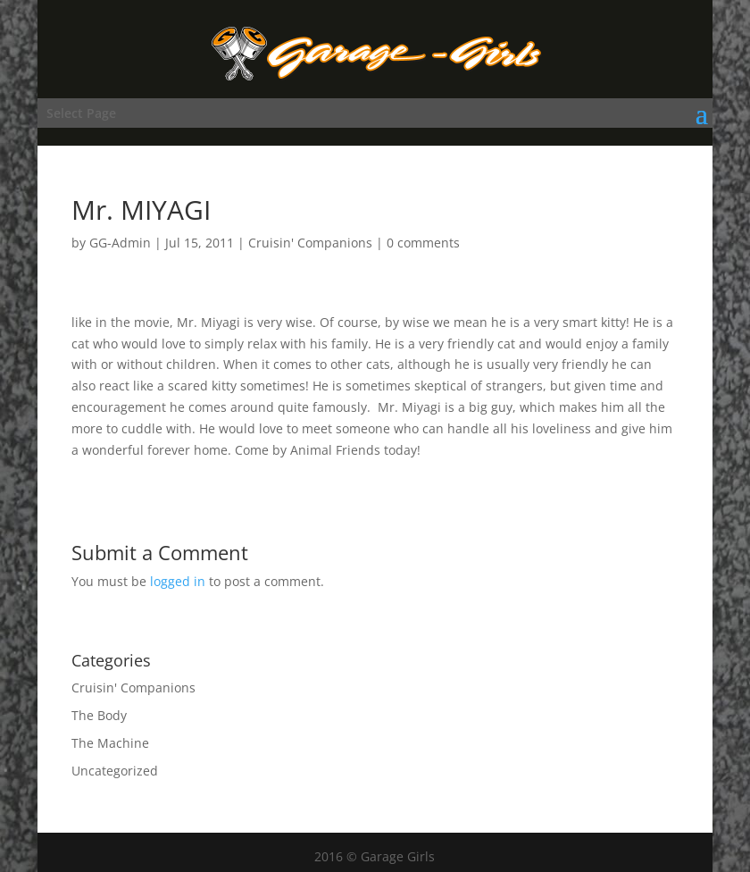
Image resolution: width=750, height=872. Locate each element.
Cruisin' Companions (310, 242)
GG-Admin (120, 242)
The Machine (110, 742)
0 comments (423, 242)
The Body (99, 715)
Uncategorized (114, 770)
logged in (177, 581)
